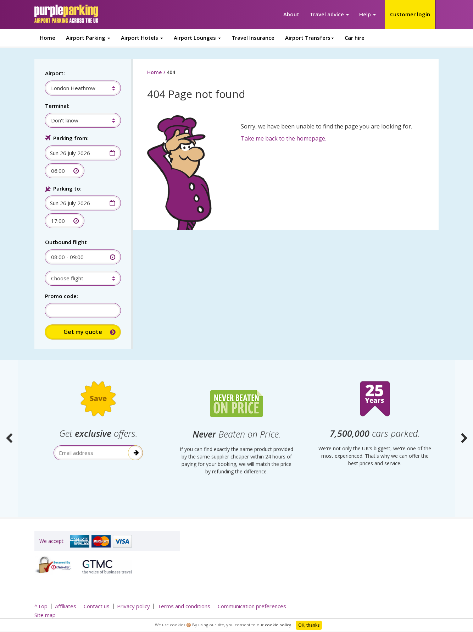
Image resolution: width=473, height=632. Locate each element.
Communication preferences (252, 606)
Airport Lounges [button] (197, 37)
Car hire (355, 37)
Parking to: (67, 188)
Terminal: (57, 105)
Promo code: (61, 295)
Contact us (97, 606)
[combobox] (79, 88)
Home (47, 37)
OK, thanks (308, 625)
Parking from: (71, 138)
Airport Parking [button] (88, 37)
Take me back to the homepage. (283, 138)
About (291, 14)
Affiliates (65, 606)
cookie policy (278, 624)
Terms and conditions (183, 606)
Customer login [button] (410, 14)
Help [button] (367, 14)
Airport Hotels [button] (142, 37)
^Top (41, 606)
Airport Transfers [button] (309, 37)
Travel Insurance (253, 37)
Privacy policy (133, 606)
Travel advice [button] (329, 14)
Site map (45, 615)
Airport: (55, 73)
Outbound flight (66, 242)
